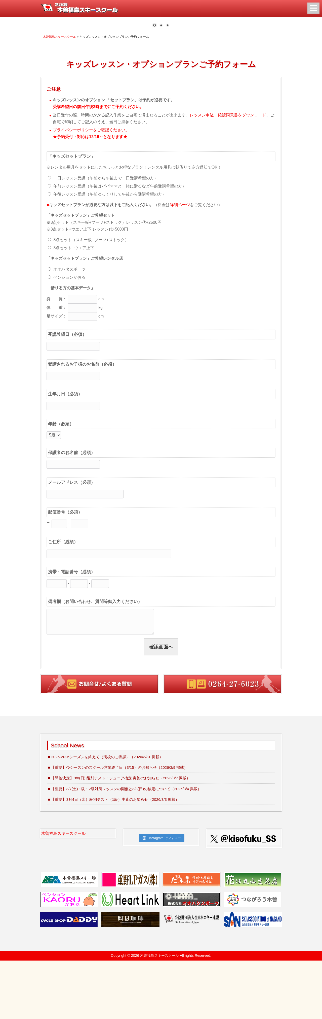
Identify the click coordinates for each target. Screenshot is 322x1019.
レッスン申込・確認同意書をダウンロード (228, 173)
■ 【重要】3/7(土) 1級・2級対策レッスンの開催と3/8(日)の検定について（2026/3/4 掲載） (124, 847)
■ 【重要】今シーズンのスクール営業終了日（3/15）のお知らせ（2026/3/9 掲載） (118, 826)
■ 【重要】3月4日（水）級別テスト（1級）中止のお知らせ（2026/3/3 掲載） (113, 858)
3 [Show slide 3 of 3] (167, 84)
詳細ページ (180, 263)
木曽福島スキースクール (63, 892)
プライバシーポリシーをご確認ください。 (91, 188)
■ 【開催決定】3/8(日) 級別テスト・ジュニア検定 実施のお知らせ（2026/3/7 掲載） (119, 836)
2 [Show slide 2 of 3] (161, 84)
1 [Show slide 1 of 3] (154, 84)
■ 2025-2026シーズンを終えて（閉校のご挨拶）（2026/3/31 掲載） (105, 815)
